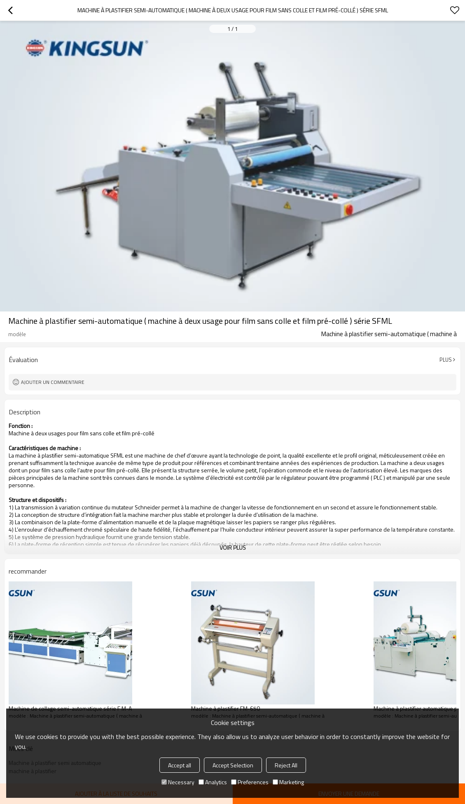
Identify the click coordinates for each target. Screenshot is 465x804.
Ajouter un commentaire (52, 382)
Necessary (177, 782)
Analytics (213, 782)
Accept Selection (233, 765)
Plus (445, 360)
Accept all (179, 765)
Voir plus (233, 547)
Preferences (250, 782)
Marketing (288, 782)
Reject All (286, 765)
